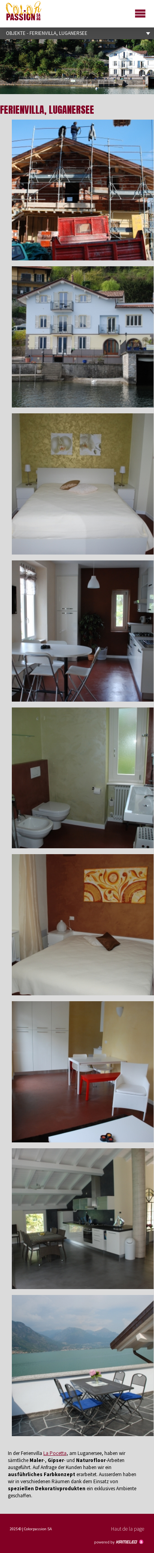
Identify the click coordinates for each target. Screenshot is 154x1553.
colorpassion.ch (23, 11)
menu (141, 13)
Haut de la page (127, 1529)
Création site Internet (118, 1542)
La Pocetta (55, 1453)
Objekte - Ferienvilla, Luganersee (77, 33)
